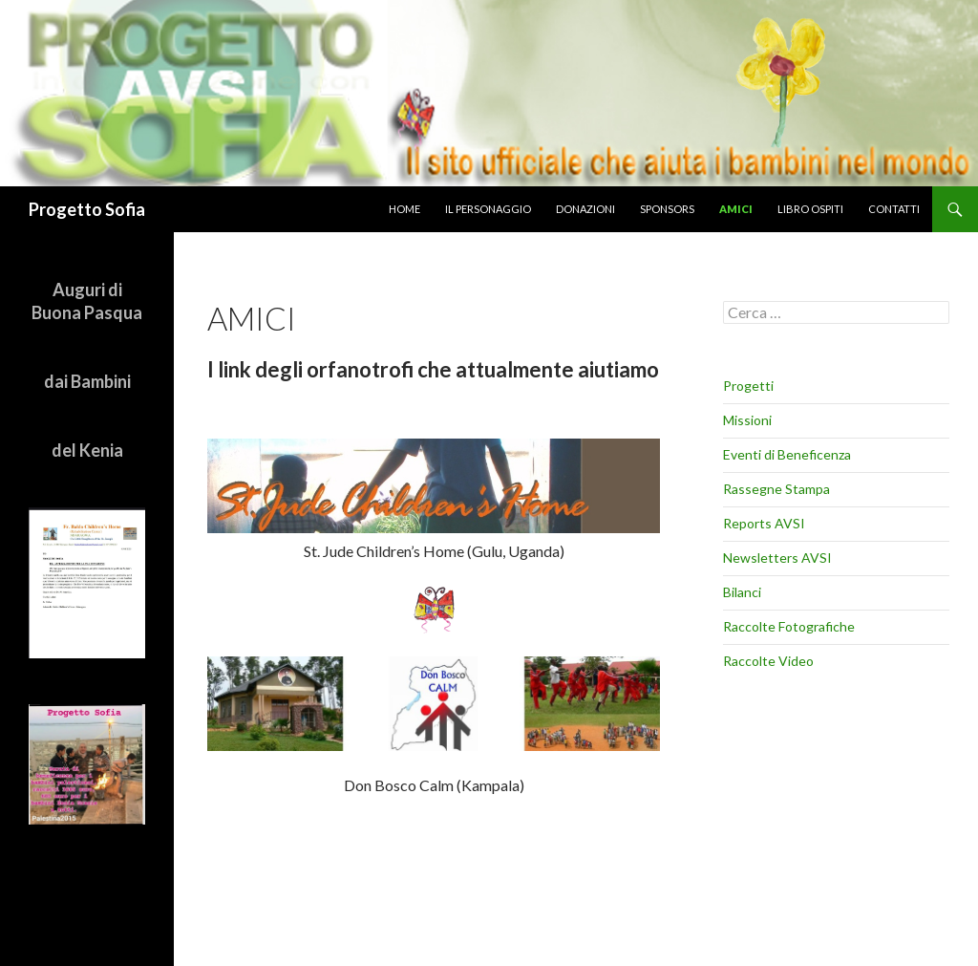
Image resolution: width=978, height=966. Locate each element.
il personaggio (488, 209)
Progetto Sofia (87, 209)
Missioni (747, 420)
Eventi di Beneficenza (787, 454)
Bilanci (742, 592)
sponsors (667, 209)
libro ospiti (810, 209)
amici (736, 209)
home (404, 209)
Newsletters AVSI (777, 557)
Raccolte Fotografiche (789, 626)
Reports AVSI (764, 523)
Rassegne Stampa (776, 489)
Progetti (748, 385)
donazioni (585, 209)
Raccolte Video (768, 661)
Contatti (894, 209)
